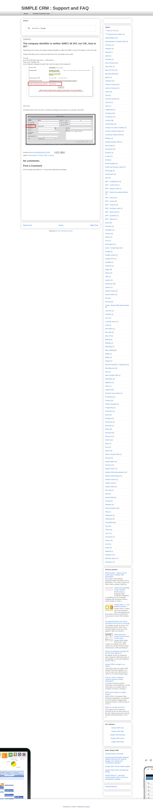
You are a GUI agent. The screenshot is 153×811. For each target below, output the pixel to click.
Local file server (110, 321)
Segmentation (110, 461)
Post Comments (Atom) (65, 231)
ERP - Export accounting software (116, 192)
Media (107, 354)
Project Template (111, 404)
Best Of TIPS (109, 70)
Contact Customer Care (41, 13)
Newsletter (108, 379)
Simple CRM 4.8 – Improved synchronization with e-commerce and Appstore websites (116, 777)
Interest (107, 287)
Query (107, 415)
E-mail (107, 156)
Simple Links (109, 483)
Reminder (108, 426)
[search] (60, 28)
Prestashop (109, 397)
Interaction (108, 284)
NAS (106, 372)
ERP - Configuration (112, 181)
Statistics (108, 504)
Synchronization (110, 508)
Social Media (109, 497)
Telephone (108, 515)
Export (107, 223)
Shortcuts (108, 465)
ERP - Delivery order (112, 188)
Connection (109, 117)
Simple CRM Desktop (112, 476)
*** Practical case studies (113, 34)
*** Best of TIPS (110, 31)
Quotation (108, 418)
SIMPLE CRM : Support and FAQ (55, 8)
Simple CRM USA (117, 728)
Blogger (87, 806)
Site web (108, 490)
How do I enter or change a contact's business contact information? (114, 679)
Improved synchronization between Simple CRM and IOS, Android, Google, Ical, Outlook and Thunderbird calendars (117, 760)
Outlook (107, 390)
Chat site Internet (111, 99)
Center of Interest (111, 84)
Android (107, 52)
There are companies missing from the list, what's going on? (117, 652)
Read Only (108, 422)
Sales (107, 443)
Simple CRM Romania (117, 735)
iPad (106, 298)
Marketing (108, 346)
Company (51, 155)
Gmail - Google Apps (112, 248)
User (106, 533)
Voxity (107, 548)
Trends (107, 530)
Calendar (108, 81)
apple (107, 56)
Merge (107, 357)
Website (108, 551)
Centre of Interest (111, 88)
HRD (106, 276)
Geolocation (109, 244)
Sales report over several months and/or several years (121, 636)
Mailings (108, 343)
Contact (107, 120)
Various (107, 540)
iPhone (107, 302)
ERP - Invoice (109, 201)
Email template (110, 163)
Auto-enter (108, 66)
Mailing (107, 339)
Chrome (108, 102)
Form (107, 241)
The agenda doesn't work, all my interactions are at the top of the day (117, 622)
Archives (108, 59)
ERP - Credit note (111, 185)
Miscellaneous (110, 368)
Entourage (108, 171)
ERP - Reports (110, 219)
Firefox (107, 237)
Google (107, 251)
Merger (107, 361)
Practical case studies (112, 393)
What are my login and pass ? (115, 707)
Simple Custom (110, 479)
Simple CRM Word (117, 742)
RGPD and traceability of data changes (121, 589)
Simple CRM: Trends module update (117, 766)
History (107, 273)
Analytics (108, 48)
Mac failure (109, 329)
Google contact (110, 255)
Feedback (108, 230)
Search (107, 451)
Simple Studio (110, 486)
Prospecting (109, 408)
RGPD (107, 440)
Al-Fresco (108, 45)
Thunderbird (109, 522)
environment (109, 174)
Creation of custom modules (114, 127)
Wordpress (109, 562)
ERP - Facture (110, 198)
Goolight (108, 262)
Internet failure (110, 294)
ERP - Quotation (110, 215)
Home (26, 13)
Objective (108, 382)
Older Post (94, 225)
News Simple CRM (111, 375)
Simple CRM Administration (114, 472)
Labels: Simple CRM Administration (117, 305)
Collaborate (109, 110)
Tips (106, 526)
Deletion (108, 138)
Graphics (108, 266)
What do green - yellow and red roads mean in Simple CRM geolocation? (116, 575)
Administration (110, 38)
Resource (108, 436)
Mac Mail (108, 332)
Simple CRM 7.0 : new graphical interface (121, 605)
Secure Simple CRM (112, 454)
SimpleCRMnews (111, 786)
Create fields (109, 124)
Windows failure (110, 558)
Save (107, 447)
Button (107, 77)
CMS (107, 106)
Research (108, 433)
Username (108, 537)
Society (107, 501)
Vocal (107, 544)
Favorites (108, 226)
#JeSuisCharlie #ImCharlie (114, 754)
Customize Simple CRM (113, 135)
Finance (108, 233)
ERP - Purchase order (112, 208)
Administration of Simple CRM (37, 155)
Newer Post (27, 225)
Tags (106, 512)
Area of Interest (110, 63)
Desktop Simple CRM (112, 142)
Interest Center (110, 291)
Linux (107, 318)
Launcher (108, 311)
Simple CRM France (117, 738)
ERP (106, 178)
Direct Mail (108, 145)
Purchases (108, 411)
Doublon (108, 153)
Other (107, 386)
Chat (106, 95)
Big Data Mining (110, 74)
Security (108, 458)
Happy (107, 269)
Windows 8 (109, 555)
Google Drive (109, 258)
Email (107, 160)
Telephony (108, 519)
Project (107, 400)
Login (107, 325)
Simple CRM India (117, 731)
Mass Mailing (109, 350)
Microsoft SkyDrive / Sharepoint (116, 364)
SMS (106, 494)
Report (107, 429)
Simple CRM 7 (110, 469)
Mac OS (108, 336)
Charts (107, 92)
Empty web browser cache (114, 167)
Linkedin (108, 314)
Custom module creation (113, 131)
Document (108, 149)
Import (107, 280)
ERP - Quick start (111, 212)
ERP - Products (110, 205)
